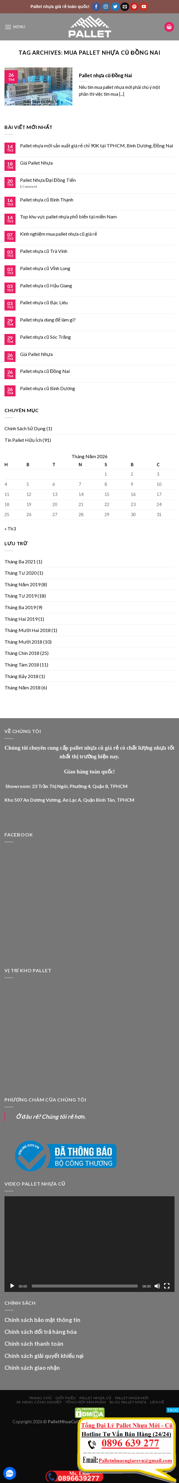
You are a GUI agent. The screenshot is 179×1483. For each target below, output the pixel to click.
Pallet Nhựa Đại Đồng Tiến (48, 180)
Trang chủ (40, 1398)
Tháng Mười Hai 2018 (27, 630)
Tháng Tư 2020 (20, 573)
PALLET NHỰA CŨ (95, 1398)
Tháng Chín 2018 (21, 653)
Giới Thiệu (65, 1398)
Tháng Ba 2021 (20, 561)
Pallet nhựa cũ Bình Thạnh (46, 199)
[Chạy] (12, 1286)
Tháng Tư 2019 (20, 595)
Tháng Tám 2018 (21, 664)
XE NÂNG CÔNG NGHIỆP (39, 1402)
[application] (89, 1244)
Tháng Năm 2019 (22, 584)
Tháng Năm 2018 (22, 687)
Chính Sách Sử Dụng (25, 428)
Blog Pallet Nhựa (128, 1402)
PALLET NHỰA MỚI (132, 1398)
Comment (28, 186)
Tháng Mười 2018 (23, 641)
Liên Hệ (157, 1402)
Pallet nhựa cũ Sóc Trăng (45, 337)
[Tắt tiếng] (157, 1286)
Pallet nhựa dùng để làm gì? (48, 319)
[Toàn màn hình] (167, 1286)
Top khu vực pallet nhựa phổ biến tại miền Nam (68, 216)
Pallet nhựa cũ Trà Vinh (43, 251)
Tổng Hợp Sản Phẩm (85, 1402)
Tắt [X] (173, 1410)
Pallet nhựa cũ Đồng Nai (45, 371)
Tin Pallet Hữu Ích (23, 440)
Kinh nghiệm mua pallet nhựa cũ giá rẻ (58, 234)
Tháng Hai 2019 (21, 619)
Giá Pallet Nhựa (36, 163)
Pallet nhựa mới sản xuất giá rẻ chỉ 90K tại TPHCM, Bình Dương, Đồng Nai (96, 145)
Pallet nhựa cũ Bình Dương (47, 388)
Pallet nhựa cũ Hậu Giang (46, 285)
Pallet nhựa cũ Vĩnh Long (45, 268)
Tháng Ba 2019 (20, 607)
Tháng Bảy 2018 (21, 676)
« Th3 (10, 528)
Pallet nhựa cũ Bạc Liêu (44, 302)
